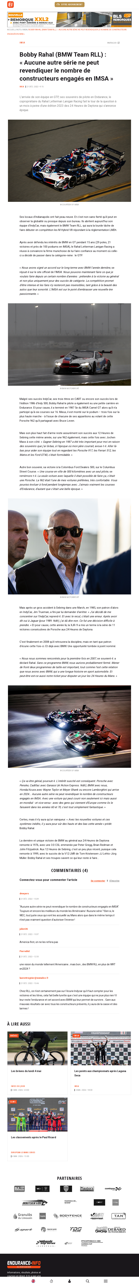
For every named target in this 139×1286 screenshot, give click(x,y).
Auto (18, 30)
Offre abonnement (69, 4)
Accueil (11, 30)
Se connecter (98, 881)
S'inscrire (114, 881)
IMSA (25, 30)
